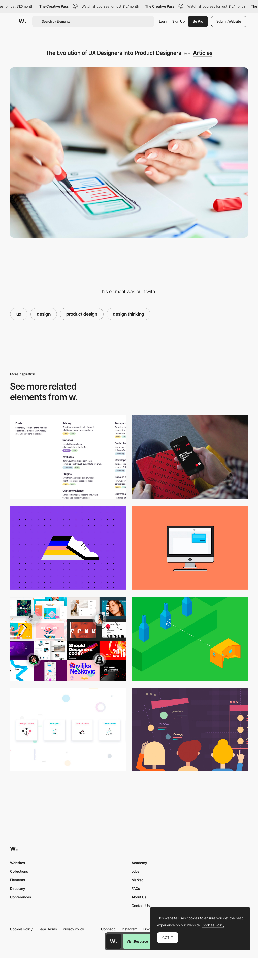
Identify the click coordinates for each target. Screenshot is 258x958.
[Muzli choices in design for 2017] (68, 639)
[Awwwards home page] (113, 941)
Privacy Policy (73, 929)
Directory (17, 888)
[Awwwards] (22, 21)
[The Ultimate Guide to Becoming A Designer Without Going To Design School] (190, 729)
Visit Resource (137, 941)
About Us (139, 897)
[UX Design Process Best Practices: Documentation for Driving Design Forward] (68, 547)
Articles (202, 53)
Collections (19, 871)
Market (137, 880)
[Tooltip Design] (190, 547)
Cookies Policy (21, 929)
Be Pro (198, 21)
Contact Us (141, 905)
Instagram (129, 929)
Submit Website (228, 21)
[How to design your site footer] (68, 457)
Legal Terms (48, 929)
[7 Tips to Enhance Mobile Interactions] (190, 457)
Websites (17, 863)
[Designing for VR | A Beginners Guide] (190, 639)
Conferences (20, 897)
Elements (17, 880)
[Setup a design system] (68, 729)
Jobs (135, 871)
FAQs (136, 888)
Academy (139, 863)
